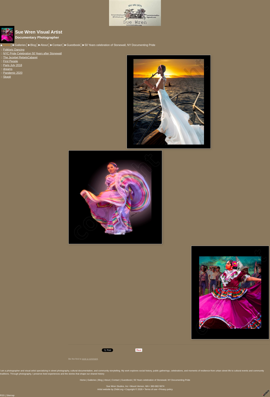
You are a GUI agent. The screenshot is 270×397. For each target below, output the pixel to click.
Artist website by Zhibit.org (110, 389)
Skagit (7, 76)
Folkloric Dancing (13, 49)
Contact (57, 45)
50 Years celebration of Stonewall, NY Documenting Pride (120, 45)
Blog (33, 45)
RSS (2, 395)
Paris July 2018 (12, 65)
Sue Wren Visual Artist (38, 32)
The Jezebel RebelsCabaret (20, 57)
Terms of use (151, 389)
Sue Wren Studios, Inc (117, 386)
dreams (7, 69)
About (44, 45)
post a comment (90, 359)
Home (6, 45)
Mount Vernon (137, 386)
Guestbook (73, 45)
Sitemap (10, 395)
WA (146, 386)
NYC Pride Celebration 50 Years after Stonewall (32, 53)
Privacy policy (166, 389)
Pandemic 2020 (12, 72)
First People (10, 61)
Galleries (20, 45)
